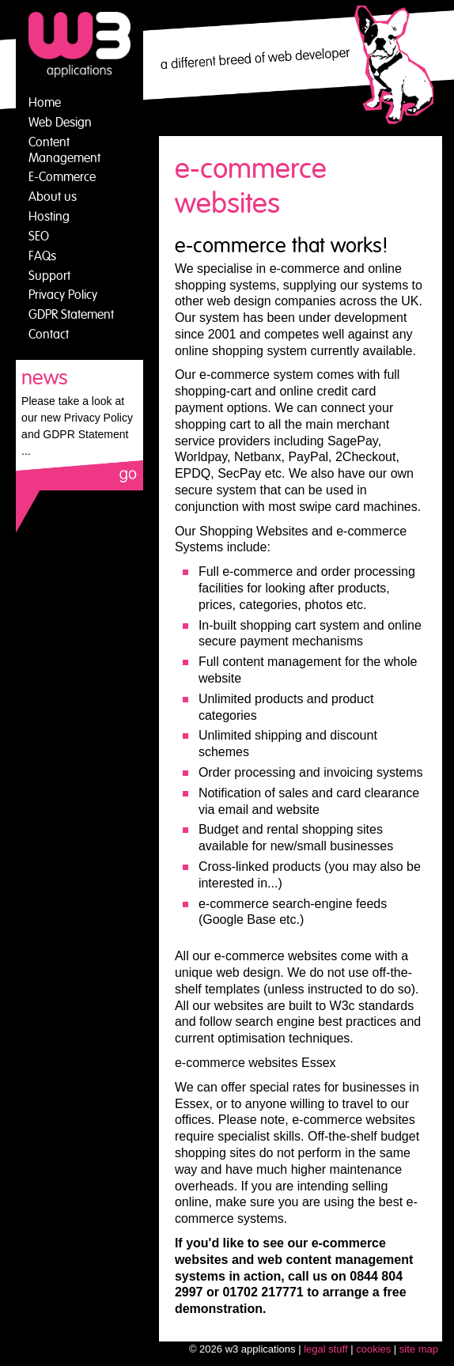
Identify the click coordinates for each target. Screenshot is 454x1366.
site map (418, 1349)
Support (49, 276)
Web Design (60, 123)
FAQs (42, 256)
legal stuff (325, 1349)
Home (44, 103)
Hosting (49, 217)
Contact (48, 334)
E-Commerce (62, 177)
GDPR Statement (71, 315)
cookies (373, 1349)
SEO (38, 236)
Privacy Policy (62, 295)
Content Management (64, 150)
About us (52, 197)
